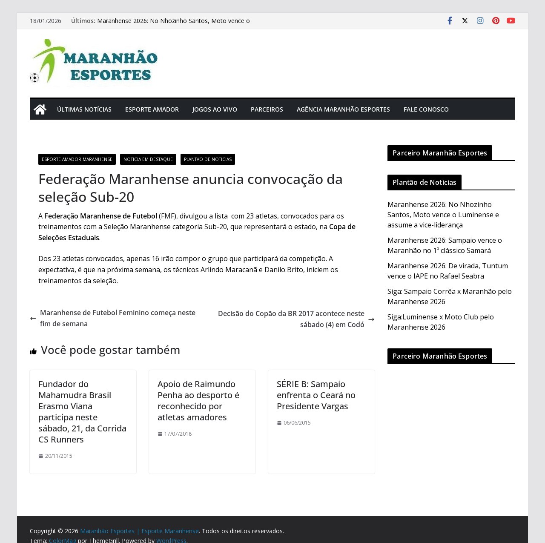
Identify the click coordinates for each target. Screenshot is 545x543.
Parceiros (267, 109)
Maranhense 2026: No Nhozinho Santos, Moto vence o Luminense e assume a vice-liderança (173, 25)
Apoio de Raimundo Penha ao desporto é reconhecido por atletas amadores (198, 400)
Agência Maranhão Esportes (343, 109)
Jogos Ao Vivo (214, 109)
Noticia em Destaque (148, 159)
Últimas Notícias (84, 109)
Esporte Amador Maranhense (77, 159)
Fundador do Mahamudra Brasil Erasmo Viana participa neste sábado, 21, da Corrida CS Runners (82, 411)
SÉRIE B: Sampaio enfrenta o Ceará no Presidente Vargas (316, 395)
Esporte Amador (152, 109)
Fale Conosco (426, 109)
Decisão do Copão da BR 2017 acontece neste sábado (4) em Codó (296, 319)
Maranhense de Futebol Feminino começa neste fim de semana (112, 318)
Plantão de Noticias (208, 159)
